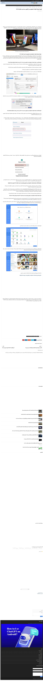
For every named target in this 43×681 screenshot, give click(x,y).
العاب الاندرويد (40, 655)
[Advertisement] (21, 20)
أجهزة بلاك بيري (34, 549)
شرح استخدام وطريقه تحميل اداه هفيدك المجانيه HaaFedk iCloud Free (29, 415)
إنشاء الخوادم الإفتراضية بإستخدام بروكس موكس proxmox (31, 444)
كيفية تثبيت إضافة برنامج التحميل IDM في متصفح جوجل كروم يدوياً (30, 411)
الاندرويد (41, 654)
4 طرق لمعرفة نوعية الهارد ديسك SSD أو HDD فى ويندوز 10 (31, 440)
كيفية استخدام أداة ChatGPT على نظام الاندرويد (35, 624)
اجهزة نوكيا (21, 549)
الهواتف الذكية (40, 657)
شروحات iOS (29, 7)
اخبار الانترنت (14, 549)
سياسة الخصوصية (37, 0)
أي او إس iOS (40, 651)
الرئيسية (41, 0)
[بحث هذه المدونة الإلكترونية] (25, 590)
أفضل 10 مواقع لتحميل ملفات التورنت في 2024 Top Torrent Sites (30, 448)
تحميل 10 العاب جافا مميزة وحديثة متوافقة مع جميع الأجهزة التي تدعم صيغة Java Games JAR (26, 419)
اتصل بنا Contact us (39, 594)
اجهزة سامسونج (27, 549)
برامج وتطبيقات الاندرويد (39, 661)
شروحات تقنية (40, 665)
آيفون (35, 7)
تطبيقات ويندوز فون (39, 662)
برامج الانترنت (40, 658)
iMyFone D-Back (28, 199)
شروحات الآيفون (32, 7)
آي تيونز (38, 7)
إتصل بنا (33, 0)
